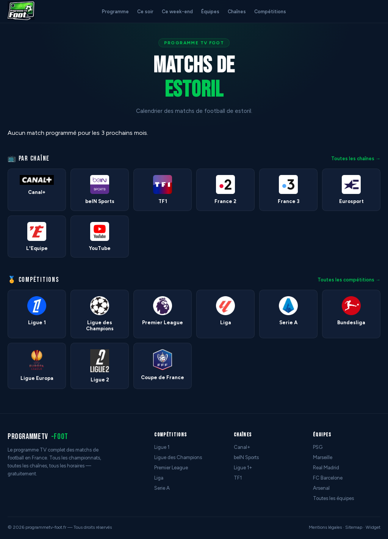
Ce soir (145, 11)
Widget (373, 527)
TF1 (238, 478)
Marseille (322, 457)
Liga (158, 478)
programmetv (38, 436)
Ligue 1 (161, 447)
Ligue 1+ (243, 467)
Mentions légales (325, 527)
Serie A (162, 488)
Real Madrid (326, 467)
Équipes (210, 11)
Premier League (171, 467)
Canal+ (242, 447)
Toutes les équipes (333, 498)
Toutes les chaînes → (355, 158)
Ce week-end (177, 11)
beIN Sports (246, 457)
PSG (317, 447)
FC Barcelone (328, 478)
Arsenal (321, 488)
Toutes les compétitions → (349, 280)
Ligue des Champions (178, 457)
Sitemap (353, 527)
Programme (115, 11)
